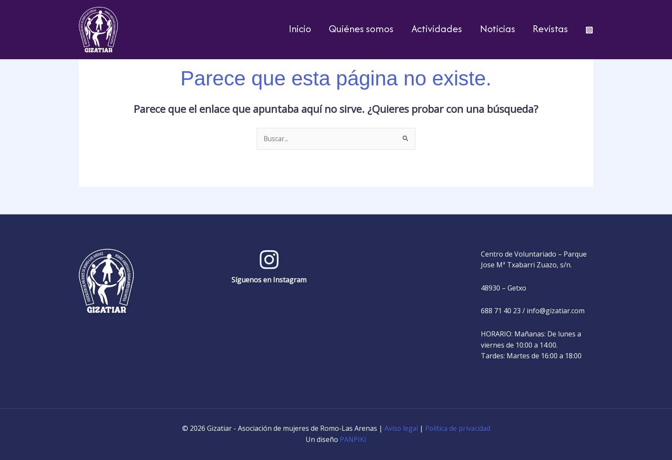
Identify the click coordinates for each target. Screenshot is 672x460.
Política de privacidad (458, 428)
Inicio (284, 28)
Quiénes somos (348, 28)
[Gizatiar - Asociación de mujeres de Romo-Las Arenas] (98, 28)
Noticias (492, 28)
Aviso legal (400, 428)
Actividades (427, 28)
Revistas (548, 28)
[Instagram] (589, 30)
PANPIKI (353, 439)
